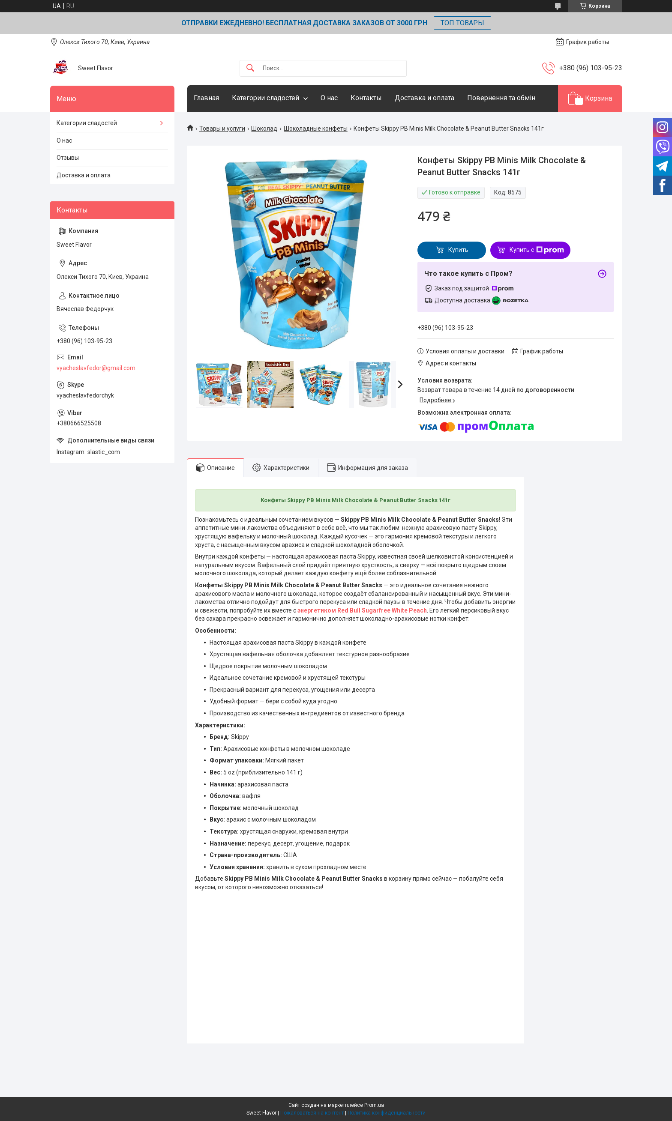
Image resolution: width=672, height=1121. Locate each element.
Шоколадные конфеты (316, 128)
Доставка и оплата (424, 98)
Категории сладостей (265, 98)
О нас (329, 98)
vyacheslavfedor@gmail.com (96, 368)
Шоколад (264, 128)
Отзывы (68, 157)
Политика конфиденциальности (387, 1113)
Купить (458, 249)
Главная (206, 98)
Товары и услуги (222, 128)
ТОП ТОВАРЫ (462, 23)
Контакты (366, 98)
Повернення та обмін (501, 98)
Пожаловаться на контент (312, 1113)
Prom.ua (374, 1105)
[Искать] (250, 68)
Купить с (537, 250)
